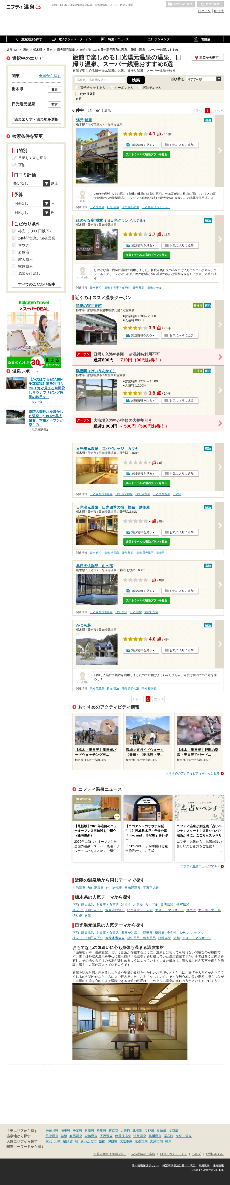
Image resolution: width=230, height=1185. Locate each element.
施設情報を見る (141, 145)
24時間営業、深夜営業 (36, 238)
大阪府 (125, 1130)
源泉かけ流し (115, 910)
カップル (151, 904)
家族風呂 (25, 266)
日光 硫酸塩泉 (161, 494)
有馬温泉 (75, 1136)
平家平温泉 (151, 887)
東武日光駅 (151, 612)
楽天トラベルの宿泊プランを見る (146, 154)
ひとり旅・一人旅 (140, 910)
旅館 (87, 915)
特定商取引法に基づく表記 (179, 1165)
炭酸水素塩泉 (115, 938)
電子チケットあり (93, 87)
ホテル (138, 904)
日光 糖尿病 (111, 552)
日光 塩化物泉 (123, 494)
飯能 (102, 1141)
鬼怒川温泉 (184, 1136)
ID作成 (219, 11)
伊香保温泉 (123, 1136)
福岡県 (173, 1130)
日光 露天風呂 (144, 552)
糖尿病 (159, 932)
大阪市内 (126, 1141)
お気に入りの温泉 (180, 4)
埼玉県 (65, 1130)
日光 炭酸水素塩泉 (101, 494)
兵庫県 (89, 1130)
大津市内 (156, 1141)
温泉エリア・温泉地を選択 (36, 119)
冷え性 (126, 904)
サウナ (191, 910)
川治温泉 (78, 887)
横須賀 (68, 1141)
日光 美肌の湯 (130, 207)
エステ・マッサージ (169, 910)
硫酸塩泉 (164, 938)
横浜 (49, 1141)
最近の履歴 (210, 4)
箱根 (64, 1136)
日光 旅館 (138, 287)
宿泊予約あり (152, 87)
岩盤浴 (23, 252)
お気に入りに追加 (182, 145)
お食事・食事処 (107, 904)
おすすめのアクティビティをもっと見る (193, 773)
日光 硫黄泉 (97, 207)
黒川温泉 (155, 1136)
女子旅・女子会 (209, 910)
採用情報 (218, 1165)
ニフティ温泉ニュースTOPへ (199, 866)
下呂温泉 (106, 1136)
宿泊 (75, 904)
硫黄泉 (147, 932)
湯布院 (168, 1136)
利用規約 (204, 1165)
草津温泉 (52, 1136)
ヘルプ (196, 1154)
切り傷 (77, 915)
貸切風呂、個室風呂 (174, 904)
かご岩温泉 (114, 887)
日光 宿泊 (113, 207)
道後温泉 (139, 1136)
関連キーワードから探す (25, 1147)
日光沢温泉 (132, 887)
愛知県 (161, 1130)
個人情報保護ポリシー (145, 1165)
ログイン (204, 11)
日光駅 (177, 494)
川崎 (57, 1141)
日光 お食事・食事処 (117, 287)
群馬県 (101, 1130)
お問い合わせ (215, 1154)
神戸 (168, 1141)
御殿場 (112, 1141)
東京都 (113, 1130)
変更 (54, 89)
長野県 (149, 1130)
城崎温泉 (91, 1136)
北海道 (137, 1130)
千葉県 (77, 1130)
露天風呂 (87, 904)
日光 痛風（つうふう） (156, 207)
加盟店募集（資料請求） (109, 1154)
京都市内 (141, 1141)
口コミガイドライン (173, 1154)
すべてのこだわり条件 (36, 284)
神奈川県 (52, 1130)
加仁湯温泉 (96, 887)
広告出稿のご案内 (143, 1154)
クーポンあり (124, 87)
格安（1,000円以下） (87, 910)
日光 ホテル (154, 287)
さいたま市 (88, 1141)
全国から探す (50, 76)
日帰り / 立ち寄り (32, 158)
